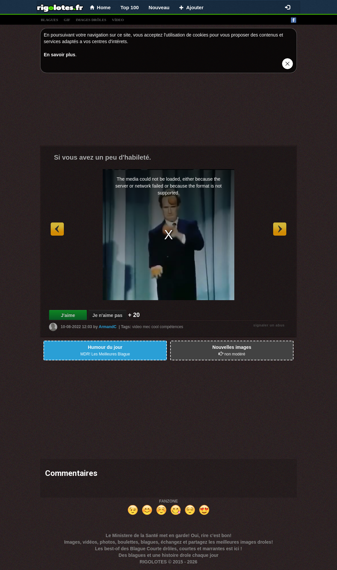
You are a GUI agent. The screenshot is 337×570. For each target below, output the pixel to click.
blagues (49, 20)
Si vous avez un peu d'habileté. (102, 157)
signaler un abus (269, 325)
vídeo (118, 20)
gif (67, 20)
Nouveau (159, 7)
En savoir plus (59, 54)
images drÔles (91, 20)
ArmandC (108, 326)
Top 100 (129, 7)
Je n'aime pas (107, 315)
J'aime (68, 315)
